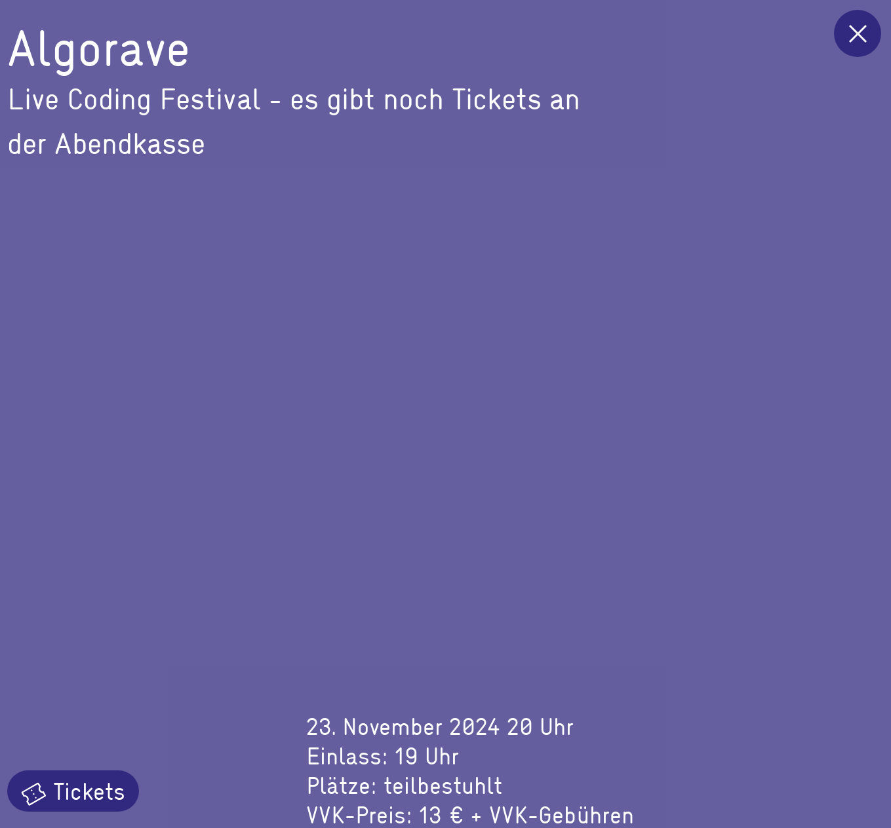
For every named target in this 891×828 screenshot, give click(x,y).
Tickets (73, 790)
